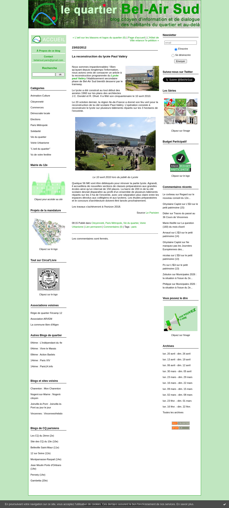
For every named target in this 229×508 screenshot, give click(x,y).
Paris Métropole (39, 125)
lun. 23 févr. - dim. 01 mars (177, 400)
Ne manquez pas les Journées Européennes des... (177, 246)
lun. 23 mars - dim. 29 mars (178, 377)
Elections (35, 119)
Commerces (37, 107)
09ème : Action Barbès (43, 354)
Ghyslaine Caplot (172, 204)
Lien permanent (93, 226)
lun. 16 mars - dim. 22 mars (178, 383)
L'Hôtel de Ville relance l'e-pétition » (144, 39)
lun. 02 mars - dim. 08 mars (178, 394)
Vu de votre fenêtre (41, 154)
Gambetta (36, 480)
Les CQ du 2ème (40, 435)
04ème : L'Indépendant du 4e (46, 342)
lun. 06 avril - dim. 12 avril (177, 365)
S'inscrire (181, 48)
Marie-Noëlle (170, 223)
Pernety (35, 474)
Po (164, 265)
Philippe (167, 284)
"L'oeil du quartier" (40, 148)
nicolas (166, 255)
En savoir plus (184, 504)
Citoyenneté (37, 101)
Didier (166, 213)
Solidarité (36, 131)
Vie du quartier (39, 137)
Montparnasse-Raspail (43, 459)
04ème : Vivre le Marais (43, 348)
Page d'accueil (136, 37)
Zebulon (167, 274)
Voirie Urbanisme (40, 142)
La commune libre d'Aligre (45, 324)
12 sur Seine (37, 453)
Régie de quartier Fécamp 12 (46, 313)
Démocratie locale (40, 113)
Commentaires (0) (113, 226)
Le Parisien (152, 212)
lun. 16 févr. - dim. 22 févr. (177, 406)
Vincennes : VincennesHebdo (47, 413)
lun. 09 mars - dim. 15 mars (178, 389)
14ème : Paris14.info (42, 366)
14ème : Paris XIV (40, 360)
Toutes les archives (173, 412)
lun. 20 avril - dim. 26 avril (177, 353)
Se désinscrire (181, 55)
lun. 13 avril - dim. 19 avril (177, 359)
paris (134, 226)
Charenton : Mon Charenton (46, 388)
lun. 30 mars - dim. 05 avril (177, 371)
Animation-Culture (40, 95)
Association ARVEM (41, 318)
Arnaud (167, 232)
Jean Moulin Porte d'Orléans (46, 465)
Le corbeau (169, 194)
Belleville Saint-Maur (42, 447)
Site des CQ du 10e (41, 441)
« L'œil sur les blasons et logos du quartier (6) (99, 37)
